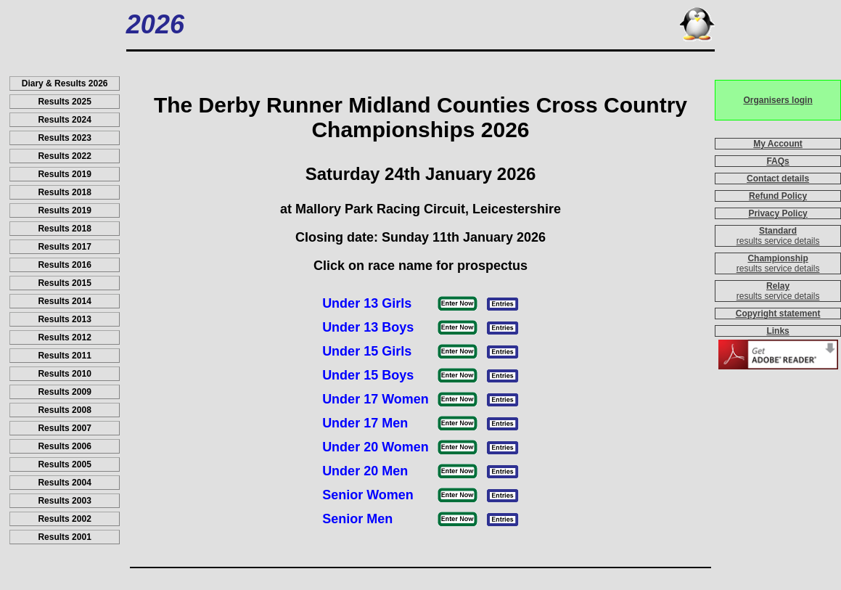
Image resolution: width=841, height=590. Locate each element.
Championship (777, 258)
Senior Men (357, 519)
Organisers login (777, 100)
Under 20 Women (375, 447)
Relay (777, 286)
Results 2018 (64, 192)
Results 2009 (64, 392)
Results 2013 (64, 319)
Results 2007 (64, 428)
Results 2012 (64, 337)
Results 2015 (64, 283)
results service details (778, 241)
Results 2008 (64, 410)
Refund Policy (778, 196)
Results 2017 (64, 247)
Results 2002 (64, 519)
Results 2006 (64, 446)
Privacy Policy (777, 213)
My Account (778, 144)
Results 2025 (64, 102)
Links (777, 331)
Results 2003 (64, 501)
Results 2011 (64, 356)
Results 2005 (64, 464)
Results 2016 (64, 265)
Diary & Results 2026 (65, 83)
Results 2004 (64, 483)
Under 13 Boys (368, 327)
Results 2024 (64, 120)
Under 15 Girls (366, 351)
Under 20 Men (365, 471)
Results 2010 (64, 374)
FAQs (777, 161)
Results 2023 (64, 138)
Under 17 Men (365, 423)
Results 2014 (64, 301)
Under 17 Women (375, 399)
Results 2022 (64, 156)
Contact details (778, 178)
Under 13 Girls (366, 303)
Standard (778, 231)
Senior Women (368, 495)
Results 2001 (64, 537)
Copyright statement (778, 313)
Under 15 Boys (368, 375)
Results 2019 (64, 174)
